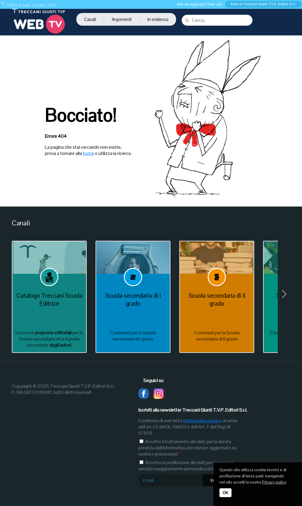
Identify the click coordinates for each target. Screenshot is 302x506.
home (88, 153)
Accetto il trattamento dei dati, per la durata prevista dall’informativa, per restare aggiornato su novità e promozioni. (187, 447)
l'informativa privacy (202, 420)
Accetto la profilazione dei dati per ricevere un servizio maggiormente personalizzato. (186, 465)
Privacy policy (274, 482)
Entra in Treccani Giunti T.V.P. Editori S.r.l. (263, 4)
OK (225, 492)
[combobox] (217, 20)
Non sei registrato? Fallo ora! (199, 4)
